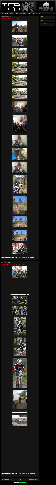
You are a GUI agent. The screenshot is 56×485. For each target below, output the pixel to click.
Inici (20, 479)
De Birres (16, 13)
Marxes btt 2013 (8, 474)
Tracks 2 (24, 13)
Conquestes (29, 13)
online (42, 20)
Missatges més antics (33, 479)
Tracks (21, 13)
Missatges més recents (6, 479)
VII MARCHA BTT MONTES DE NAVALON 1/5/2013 (12, 264)
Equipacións (11, 13)
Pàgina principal (5, 13)
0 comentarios (24, 257)
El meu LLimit (35, 13)
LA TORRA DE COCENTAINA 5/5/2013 (10, 19)
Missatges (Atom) (22, 482)
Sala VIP (40, 13)
